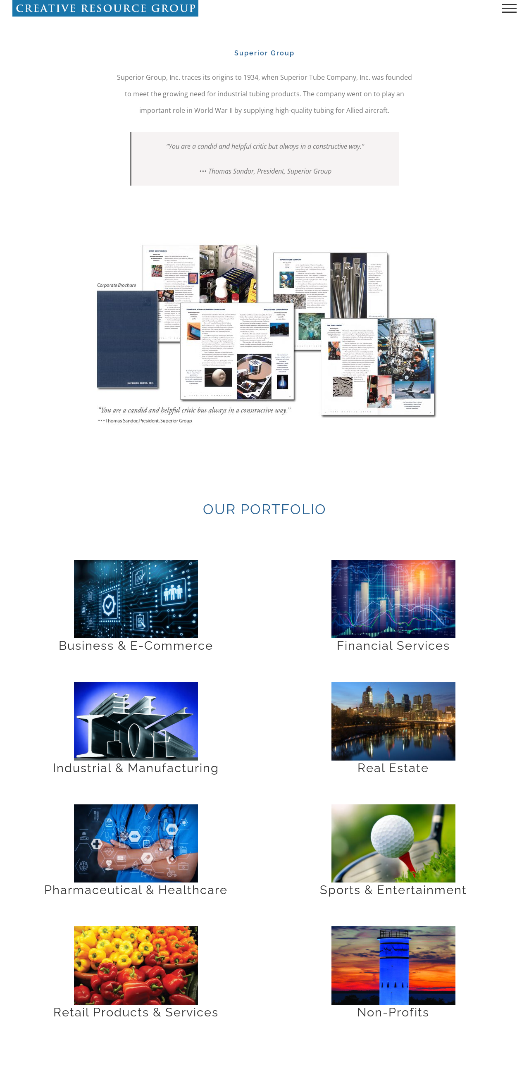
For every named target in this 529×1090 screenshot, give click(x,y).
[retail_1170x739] (136, 929)
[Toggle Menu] (509, 8)
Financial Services (393, 645)
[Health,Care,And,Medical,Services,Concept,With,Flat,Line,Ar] (136, 807)
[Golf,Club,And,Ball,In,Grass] (393, 807)
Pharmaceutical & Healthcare (136, 889)
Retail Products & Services (136, 1012)
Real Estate (393, 768)
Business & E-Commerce (136, 645)
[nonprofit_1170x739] (393, 929)
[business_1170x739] (136, 563)
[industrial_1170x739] (136, 685)
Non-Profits (393, 1012)
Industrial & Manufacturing (136, 768)
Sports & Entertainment (393, 889)
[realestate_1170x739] (393, 685)
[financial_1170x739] (393, 563)
